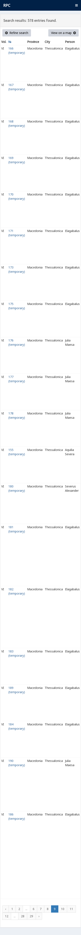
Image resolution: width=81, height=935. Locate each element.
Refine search (16, 33)
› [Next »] (38, 916)
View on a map (63, 33)
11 (71, 909)
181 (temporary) (16, 529)
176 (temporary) (16, 342)
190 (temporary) (16, 763)
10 (62, 909)
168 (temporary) (16, 123)
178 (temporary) (16, 415)
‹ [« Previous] (5, 909)
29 (31, 916)
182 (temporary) (16, 591)
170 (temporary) (16, 196)
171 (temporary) (16, 233)
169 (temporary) (16, 160)
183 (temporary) (16, 653)
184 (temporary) (16, 726)
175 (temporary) (16, 306)
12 (6, 916)
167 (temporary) (16, 87)
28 (22, 916)
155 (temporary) (16, 452)
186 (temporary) (16, 816)
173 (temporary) (16, 269)
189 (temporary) (16, 690)
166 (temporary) (16, 50)
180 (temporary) (16, 488)
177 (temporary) (16, 379)
